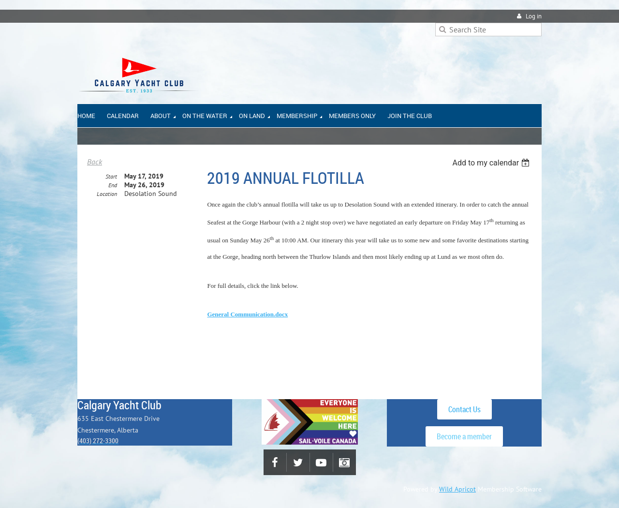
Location (107, 193)
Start (111, 176)
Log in (534, 16)
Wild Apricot (457, 489)
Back (94, 161)
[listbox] (492, 163)
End (112, 185)
